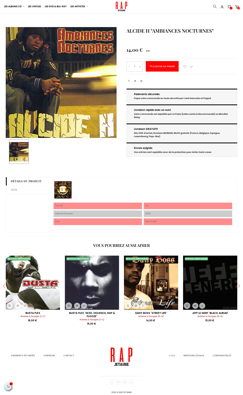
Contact (69, 366)
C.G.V (172, 366)
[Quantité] (135, 77)
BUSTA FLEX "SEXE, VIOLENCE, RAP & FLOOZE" (92, 325)
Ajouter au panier (162, 77)
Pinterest (141, 91)
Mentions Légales (194, 366)
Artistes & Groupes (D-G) (151, 327)
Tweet (135, 91)
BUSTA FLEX (32, 323)
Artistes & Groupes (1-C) (33, 327)
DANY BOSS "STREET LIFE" (151, 323)
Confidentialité (222, 366)
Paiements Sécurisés (23, 366)
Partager (128, 91)
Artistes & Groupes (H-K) (210, 327)
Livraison (49, 366)
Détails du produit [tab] (26, 192)
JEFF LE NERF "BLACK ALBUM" (210, 323)
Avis (14, 200)
